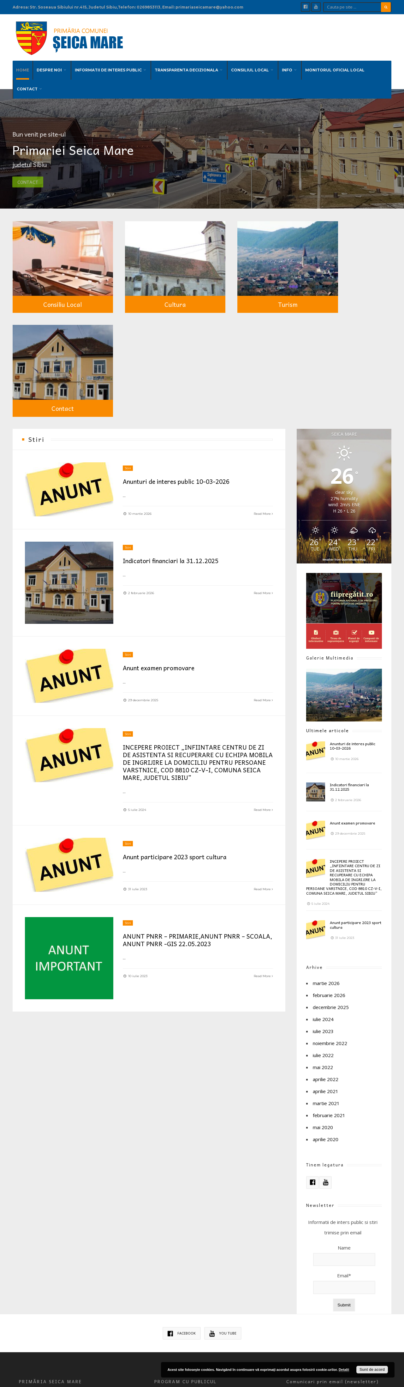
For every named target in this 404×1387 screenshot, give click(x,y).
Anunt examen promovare (161, 544)
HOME (22, 67)
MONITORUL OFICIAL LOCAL (335, 67)
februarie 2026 (329, 870)
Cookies (162, 1286)
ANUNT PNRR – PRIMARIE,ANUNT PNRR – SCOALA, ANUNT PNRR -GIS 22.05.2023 (186, 817)
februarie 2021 (329, 990)
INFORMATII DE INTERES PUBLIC (108, 67)
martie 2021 (326, 978)
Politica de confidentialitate (200, 1286)
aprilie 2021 (325, 966)
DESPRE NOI (49, 67)
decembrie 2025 (331, 882)
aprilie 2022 (325, 954)
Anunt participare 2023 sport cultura (177, 734)
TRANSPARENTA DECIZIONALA (186, 67)
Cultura (153, 282)
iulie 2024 (323, 894)
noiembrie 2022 (330, 918)
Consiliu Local (55, 282)
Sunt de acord (372, 1369)
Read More (263, 389)
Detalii (344, 1370)
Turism (251, 282)
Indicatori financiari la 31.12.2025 (175, 436)
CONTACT (27, 86)
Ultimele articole (327, 605)
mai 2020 (323, 1002)
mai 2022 (323, 942)
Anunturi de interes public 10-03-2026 (180, 356)
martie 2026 (326, 858)
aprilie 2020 (325, 1014)
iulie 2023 (323, 906)
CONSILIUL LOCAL (250, 67)
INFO (287, 67)
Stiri (128, 343)
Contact (348, 282)
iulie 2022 (323, 930)
